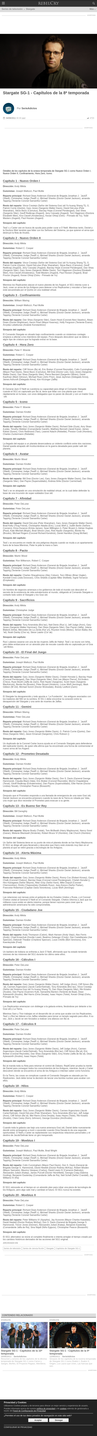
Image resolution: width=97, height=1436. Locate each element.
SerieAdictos (20, 1356)
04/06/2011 (11, 118)
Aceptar (38, 1420)
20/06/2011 (6, 1356)
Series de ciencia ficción (33, 1248)
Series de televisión (12, 1248)
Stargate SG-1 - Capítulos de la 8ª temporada (46, 93)
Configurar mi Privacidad (18, 1427)
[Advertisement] (48, 24)
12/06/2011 (54, 1356)
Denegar (59, 1420)
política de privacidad (46, 1408)
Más (92, 9)
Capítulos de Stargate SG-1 (68, 1248)
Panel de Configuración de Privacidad (29, 1411)
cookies (63, 1408)
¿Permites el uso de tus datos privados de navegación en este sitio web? (38, 1415)
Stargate (50, 1248)
